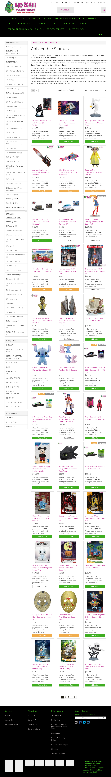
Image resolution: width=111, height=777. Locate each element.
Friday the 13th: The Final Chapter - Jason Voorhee (67, 617)
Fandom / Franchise (14, 167)
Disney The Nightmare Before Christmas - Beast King (68, 567)
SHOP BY (39, 29)
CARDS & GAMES (24, 24)
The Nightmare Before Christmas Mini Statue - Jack (94, 666)
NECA (11, 312)
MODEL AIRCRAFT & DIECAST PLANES (64, 18)
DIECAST (12, 18)
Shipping (54, 749)
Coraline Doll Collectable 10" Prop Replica (93, 172)
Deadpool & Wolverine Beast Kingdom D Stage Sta (68, 518)
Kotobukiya (13, 279)
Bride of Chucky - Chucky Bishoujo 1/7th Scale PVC (94, 221)
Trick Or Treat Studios (15, 333)
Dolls (11, 80)
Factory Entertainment (15, 256)
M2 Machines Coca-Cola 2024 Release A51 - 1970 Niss (42, 419)
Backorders (55, 720)
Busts (11, 179)
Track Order (9, 720)
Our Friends (32, 724)
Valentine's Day (15, 153)
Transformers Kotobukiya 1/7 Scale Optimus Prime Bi (67, 419)
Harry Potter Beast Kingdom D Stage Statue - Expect (40, 666)
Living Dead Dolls (15, 84)
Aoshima (12, 226)
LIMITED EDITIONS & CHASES (32, 18)
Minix (11, 303)
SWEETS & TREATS (76, 29)
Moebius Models (15, 308)
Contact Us (78, 2)
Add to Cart (42, 141)
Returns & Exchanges (59, 745)
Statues (13, 195)
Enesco (12, 250)
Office (11, 111)
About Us (90, 2)
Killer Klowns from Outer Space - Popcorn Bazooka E (68, 172)
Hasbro (12, 266)
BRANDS (13, 162)
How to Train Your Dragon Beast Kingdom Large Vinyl (42, 567)
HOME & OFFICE (87, 24)
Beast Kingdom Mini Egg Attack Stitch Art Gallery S (41, 518)
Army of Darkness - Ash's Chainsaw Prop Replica (40, 172)
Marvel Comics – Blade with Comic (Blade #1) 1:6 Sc (41, 123)
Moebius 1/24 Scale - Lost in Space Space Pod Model (67, 123)
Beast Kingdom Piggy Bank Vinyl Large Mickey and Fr (41, 469)
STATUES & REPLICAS (56, 29)
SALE (10, 24)
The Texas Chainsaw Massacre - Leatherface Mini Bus (42, 320)
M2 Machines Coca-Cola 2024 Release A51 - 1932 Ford (95, 370)
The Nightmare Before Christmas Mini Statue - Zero (94, 123)
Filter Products (12, 43)
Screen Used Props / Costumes (14, 189)
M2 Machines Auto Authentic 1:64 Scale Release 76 (40, 221)
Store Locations (34, 729)
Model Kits (13, 89)
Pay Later (55, 2)
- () (101, 35)
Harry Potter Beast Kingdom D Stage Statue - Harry (66, 666)
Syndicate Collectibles (15, 327)
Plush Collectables (16, 93)
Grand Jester (14, 261)
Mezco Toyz (13, 299)
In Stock (13, 203)
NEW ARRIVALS (89, 18)
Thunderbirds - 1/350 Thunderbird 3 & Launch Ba (95, 271)
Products (101, 2)
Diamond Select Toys (15, 240)
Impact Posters (15, 270)
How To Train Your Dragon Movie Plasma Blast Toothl (68, 469)
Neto (99, 774)
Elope (11, 246)
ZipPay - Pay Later (58, 754)
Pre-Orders (55, 733)
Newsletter (66, 2)
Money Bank (14, 106)
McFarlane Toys (15, 295)
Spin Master (13, 321)
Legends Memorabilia (15, 285)
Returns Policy (11, 422)
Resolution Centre (11, 724)
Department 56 (15, 235)
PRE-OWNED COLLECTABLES (20, 29)
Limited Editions (15, 128)
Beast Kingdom (15, 230)
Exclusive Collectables (15, 123)
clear (18, 217)
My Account (65, 10)
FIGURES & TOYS (69, 24)
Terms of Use (56, 715)
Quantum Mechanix (16, 317)
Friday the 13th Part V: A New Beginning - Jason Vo (42, 617)
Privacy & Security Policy (58, 739)
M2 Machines (14, 67)
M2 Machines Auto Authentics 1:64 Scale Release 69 (67, 221)
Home (35, 43)
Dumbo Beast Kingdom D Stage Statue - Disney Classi (95, 617)
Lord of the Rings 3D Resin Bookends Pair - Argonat (68, 320)
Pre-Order (42, 191)
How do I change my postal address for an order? (59, 727)
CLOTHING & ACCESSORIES (46, 24)
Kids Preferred (14, 275)
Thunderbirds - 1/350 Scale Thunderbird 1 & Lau (67, 271)
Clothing (12, 58)
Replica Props (14, 184)
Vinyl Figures (14, 98)
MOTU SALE (14, 137)
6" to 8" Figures (15, 75)
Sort (84, 90)
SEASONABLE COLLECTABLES (14, 143)
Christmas (13, 148)
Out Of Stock (69, 240)
